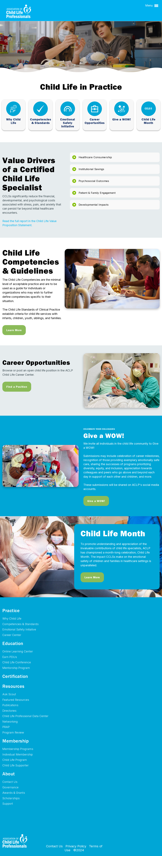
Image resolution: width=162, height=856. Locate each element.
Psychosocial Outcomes (94, 181)
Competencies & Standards (20, 624)
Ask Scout (9, 694)
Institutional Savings (91, 169)
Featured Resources (15, 699)
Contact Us (9, 781)
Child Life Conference (16, 662)
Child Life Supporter (15, 765)
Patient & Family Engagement (97, 192)
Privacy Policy (75, 846)
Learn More (14, 330)
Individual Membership (17, 754)
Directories (9, 710)
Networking (10, 721)
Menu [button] (151, 6)
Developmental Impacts (94, 204)
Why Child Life (11, 618)
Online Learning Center (17, 651)
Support (7, 803)
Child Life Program (14, 759)
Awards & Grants (13, 792)
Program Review (13, 732)
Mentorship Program (16, 668)
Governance (10, 787)
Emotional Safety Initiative (19, 629)
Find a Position (16, 386)
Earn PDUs (9, 657)
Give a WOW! (96, 501)
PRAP (6, 727)
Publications (10, 705)
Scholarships (11, 798)
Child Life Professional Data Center (25, 716)
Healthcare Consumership (95, 157)
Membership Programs (17, 749)
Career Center (11, 635)
